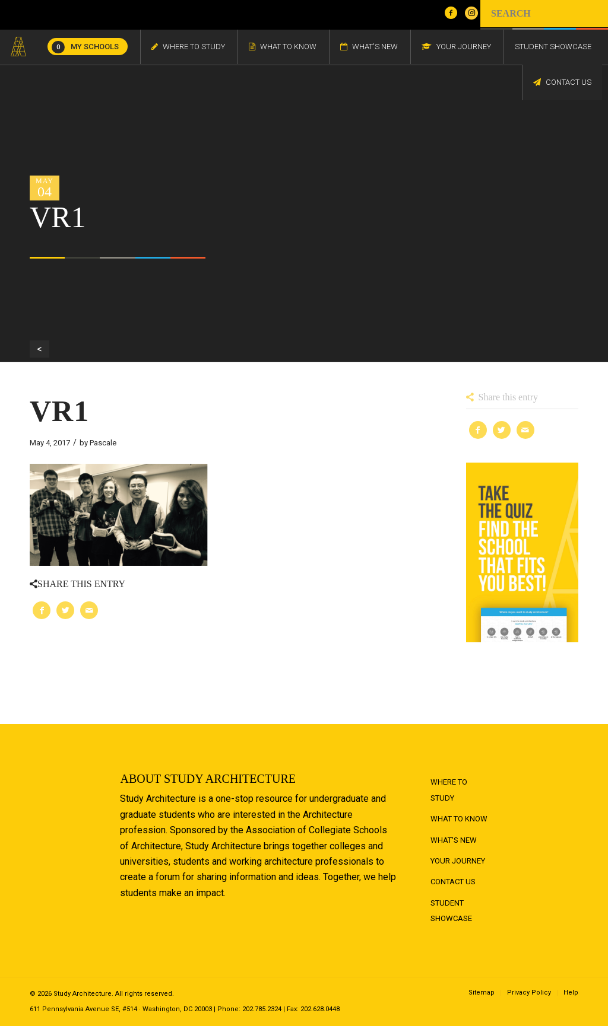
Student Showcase (451, 910)
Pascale (103, 442)
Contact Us (453, 881)
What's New (453, 840)
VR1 (59, 411)
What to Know (458, 818)
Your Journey (457, 860)
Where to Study (448, 790)
